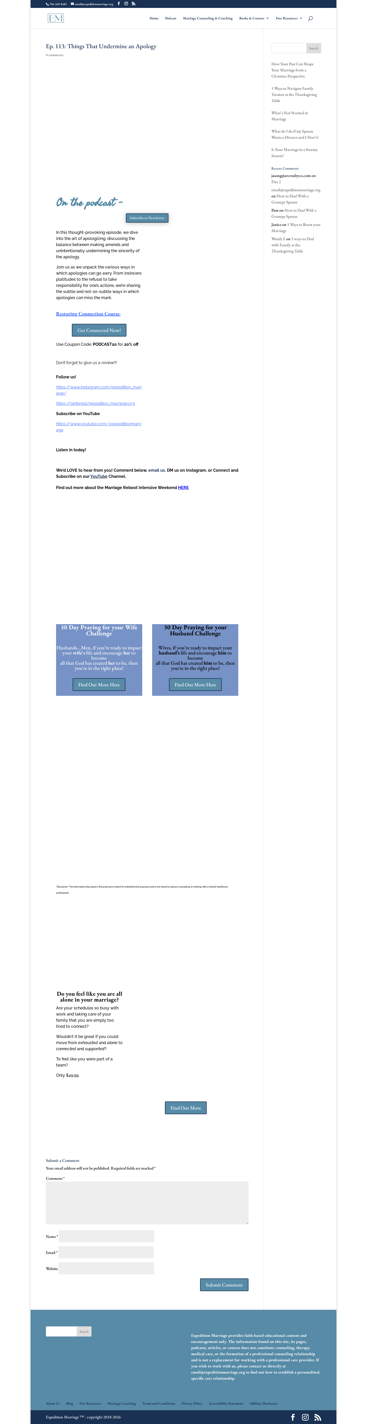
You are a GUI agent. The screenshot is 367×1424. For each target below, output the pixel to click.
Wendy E (278, 238)
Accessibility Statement (226, 1403)
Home (154, 18)
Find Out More (186, 1108)
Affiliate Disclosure (264, 1403)
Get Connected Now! (99, 330)
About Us (53, 1403)
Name (52, 1236)
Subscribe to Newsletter (147, 217)
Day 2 (276, 181)
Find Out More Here (99, 684)
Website (52, 1268)
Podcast (170, 18)
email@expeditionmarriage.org (295, 190)
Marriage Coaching (122, 1403)
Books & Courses (251, 18)
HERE (183, 487)
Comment (55, 1178)
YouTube (99, 476)
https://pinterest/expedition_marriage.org (95, 403)
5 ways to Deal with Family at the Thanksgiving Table (292, 245)
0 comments (54, 55)
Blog (69, 1403)
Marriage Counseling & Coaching (208, 18)
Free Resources (287, 18)
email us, (157, 470)
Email (52, 1252)
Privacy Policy (192, 1403)
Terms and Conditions (158, 1403)
